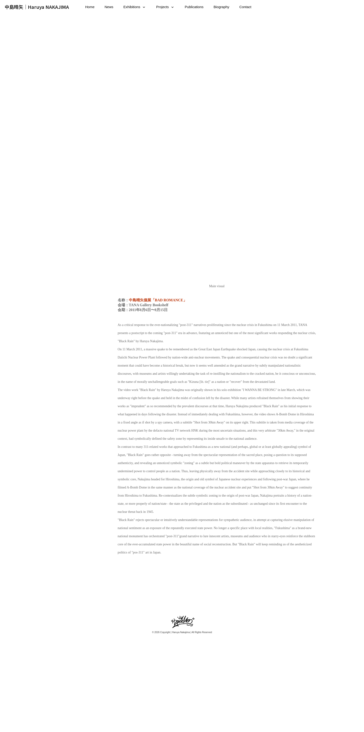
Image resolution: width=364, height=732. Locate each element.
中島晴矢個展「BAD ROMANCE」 (158, 370)
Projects (162, 7)
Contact (245, 7)
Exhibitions (132, 7)
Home (89, 7)
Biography (221, 7)
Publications (194, 7)
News (109, 7)
